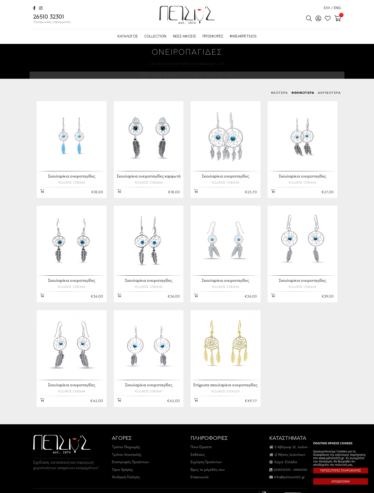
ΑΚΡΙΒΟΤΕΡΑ (329, 92)
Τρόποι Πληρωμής (126, 443)
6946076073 (303, 465)
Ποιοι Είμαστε (201, 443)
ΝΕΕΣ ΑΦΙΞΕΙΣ (184, 36)
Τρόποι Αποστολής (126, 450)
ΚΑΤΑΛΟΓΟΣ (128, 36)
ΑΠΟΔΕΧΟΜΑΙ (340, 481)
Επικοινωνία (199, 473)
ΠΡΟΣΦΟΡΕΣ (213, 36)
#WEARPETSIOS (243, 36)
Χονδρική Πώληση (126, 473)
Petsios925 (187, 15)
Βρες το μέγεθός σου (208, 465)
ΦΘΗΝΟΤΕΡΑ (302, 92)
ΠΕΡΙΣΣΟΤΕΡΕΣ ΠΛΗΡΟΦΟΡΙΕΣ (340, 470)
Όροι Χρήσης (122, 465)
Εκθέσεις (198, 450)
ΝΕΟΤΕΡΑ (279, 92)
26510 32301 (52, 19)
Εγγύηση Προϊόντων (206, 458)
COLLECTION (155, 36)
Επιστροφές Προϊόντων (130, 458)
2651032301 (282, 465)
